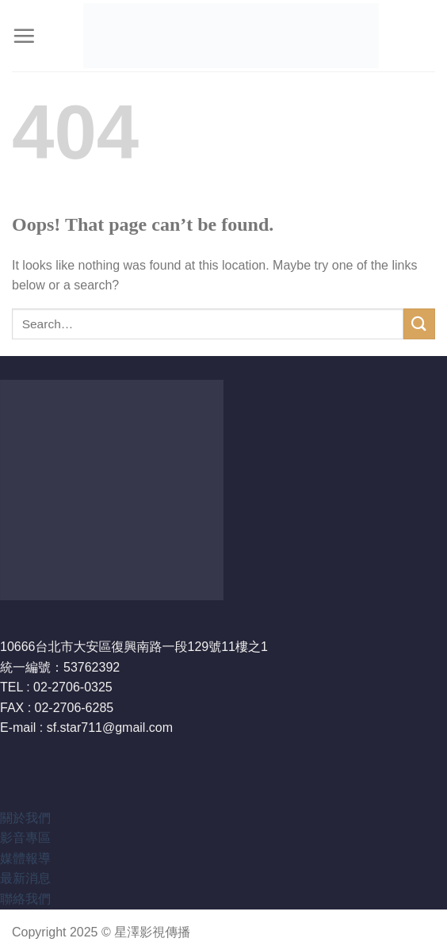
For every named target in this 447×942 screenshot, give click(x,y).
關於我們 (25, 818)
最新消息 (25, 878)
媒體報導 (25, 858)
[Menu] (24, 35)
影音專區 (25, 837)
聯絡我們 (25, 899)
